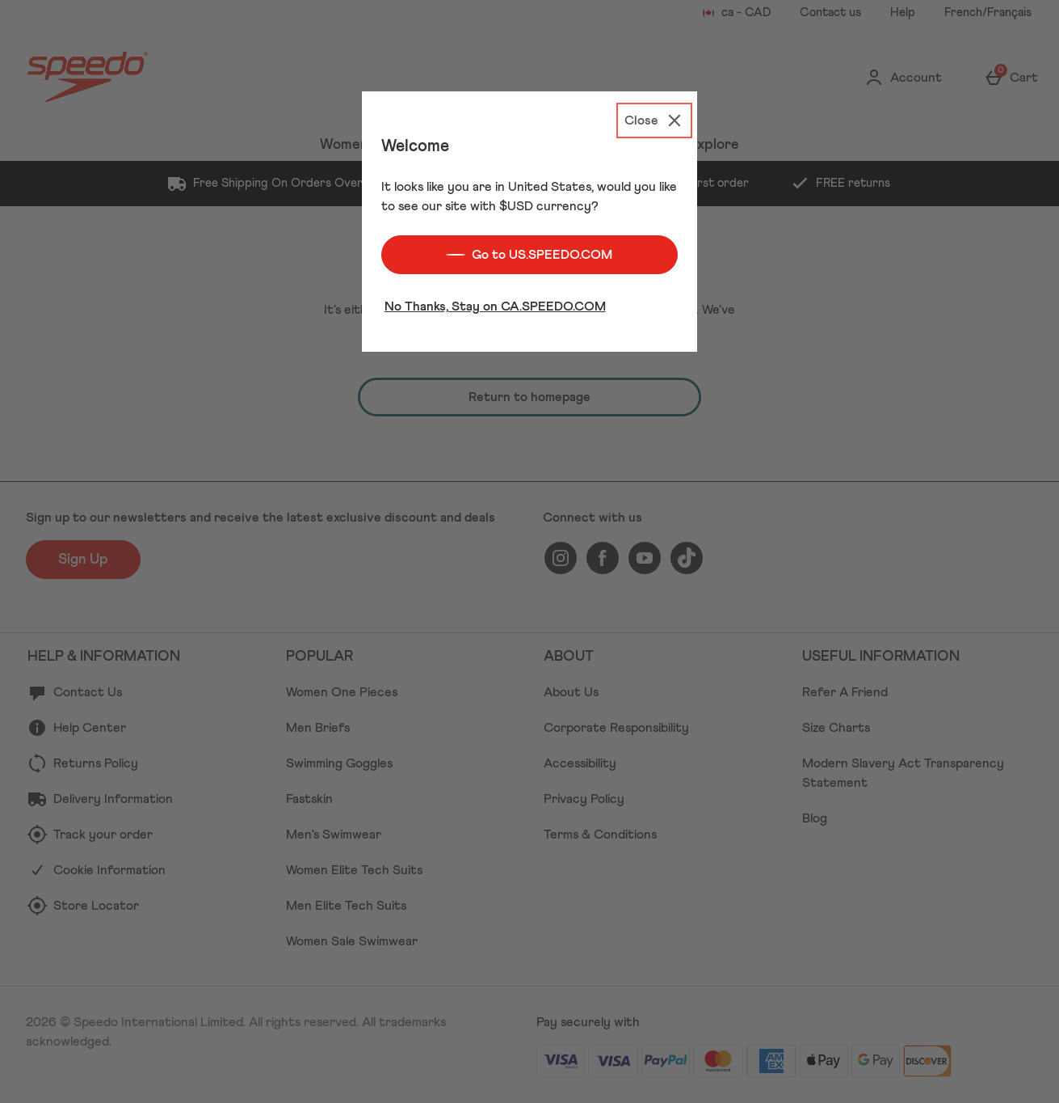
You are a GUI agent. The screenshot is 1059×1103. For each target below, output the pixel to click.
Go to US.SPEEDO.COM (529, 250)
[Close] (654, 115)
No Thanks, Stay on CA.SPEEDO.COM (495, 301)
